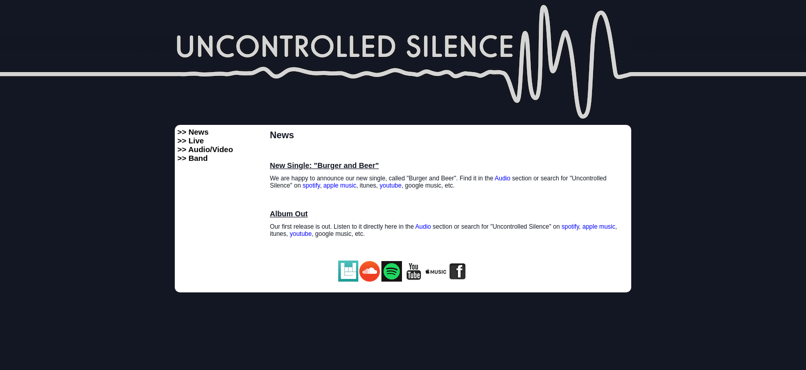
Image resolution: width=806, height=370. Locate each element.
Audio (502, 178)
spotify (311, 185)
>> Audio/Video (205, 149)
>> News (193, 131)
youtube (391, 185)
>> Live (190, 140)
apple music (339, 185)
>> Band (192, 158)
